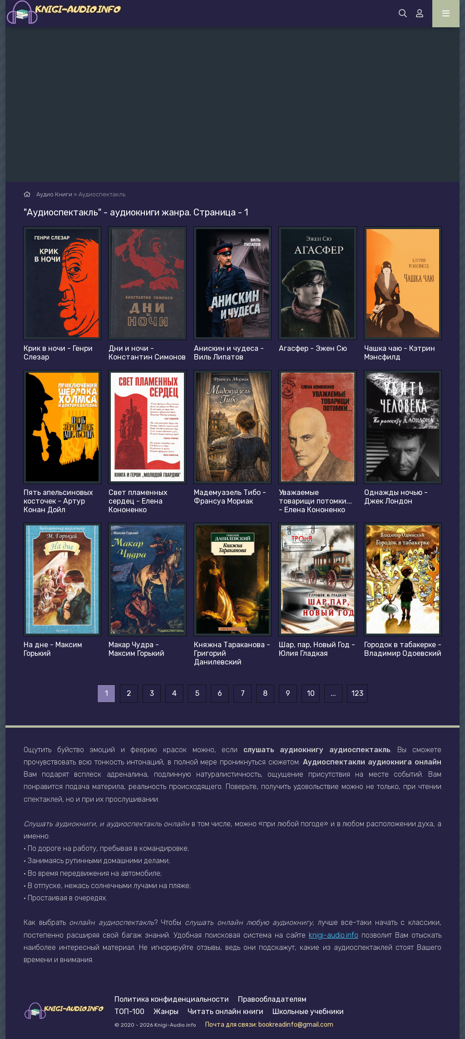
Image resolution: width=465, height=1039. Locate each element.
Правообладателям (272, 999)
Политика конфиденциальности (171, 999)
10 (311, 693)
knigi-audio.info (333, 935)
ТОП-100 (129, 1011)
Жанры (165, 1011)
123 (357, 693)
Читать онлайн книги (225, 1011)
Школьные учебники (308, 1011)
